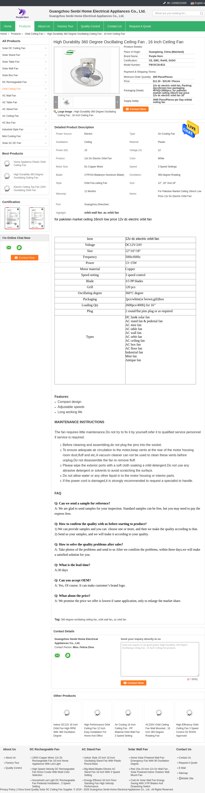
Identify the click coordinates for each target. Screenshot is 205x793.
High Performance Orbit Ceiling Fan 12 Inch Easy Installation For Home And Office (97, 730)
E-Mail (182, 768)
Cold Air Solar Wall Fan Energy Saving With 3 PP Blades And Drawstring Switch (147, 783)
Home (7, 26)
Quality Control (90, 26)
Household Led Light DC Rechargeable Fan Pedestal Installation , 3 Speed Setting (53, 783)
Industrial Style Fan (12, 129)
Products (24, 26)
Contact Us (114, 26)
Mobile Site (186, 778)
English (199, 3)
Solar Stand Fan (11, 55)
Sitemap (183, 773)
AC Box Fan (9, 122)
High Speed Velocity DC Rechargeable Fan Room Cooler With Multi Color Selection (53, 772)
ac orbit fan (120, 619)
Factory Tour (65, 26)
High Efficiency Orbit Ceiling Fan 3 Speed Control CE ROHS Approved (187, 730)
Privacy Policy (7, 789)
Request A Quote (140, 26)
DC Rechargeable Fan (14, 82)
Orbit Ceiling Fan (34, 33)
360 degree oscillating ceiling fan (79, 619)
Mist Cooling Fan (11, 136)
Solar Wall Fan (10, 68)
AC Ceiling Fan (10, 116)
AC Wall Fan (9, 95)
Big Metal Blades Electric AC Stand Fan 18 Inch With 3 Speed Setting (102, 772)
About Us (44, 26)
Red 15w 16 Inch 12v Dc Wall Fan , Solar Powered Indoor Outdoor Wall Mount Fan (150, 772)
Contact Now (138, 109)
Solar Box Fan (10, 75)
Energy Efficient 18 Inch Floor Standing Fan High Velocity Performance (100, 783)
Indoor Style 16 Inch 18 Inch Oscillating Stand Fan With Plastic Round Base (102, 760)
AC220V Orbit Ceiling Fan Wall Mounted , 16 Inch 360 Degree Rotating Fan (158, 730)
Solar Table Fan (10, 61)
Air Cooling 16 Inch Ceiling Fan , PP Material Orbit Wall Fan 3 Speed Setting (127, 730)
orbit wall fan (105, 619)
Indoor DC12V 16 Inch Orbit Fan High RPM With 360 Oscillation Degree (66, 730)
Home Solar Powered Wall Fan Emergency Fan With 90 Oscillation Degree (150, 760)
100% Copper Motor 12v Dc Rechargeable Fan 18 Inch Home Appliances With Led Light (50, 760)
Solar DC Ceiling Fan (13, 48)
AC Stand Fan (10, 109)
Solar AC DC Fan (11, 143)
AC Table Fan (9, 102)
